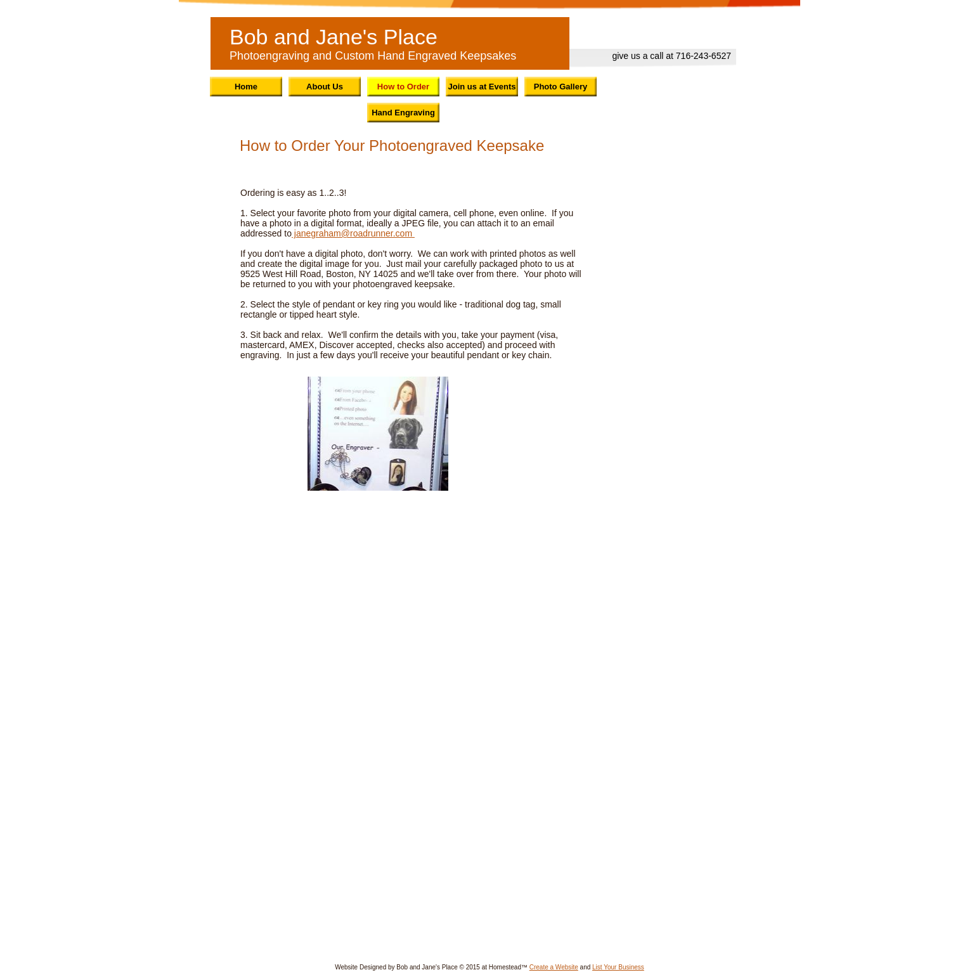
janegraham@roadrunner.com (353, 233)
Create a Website (553, 967)
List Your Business (618, 967)
